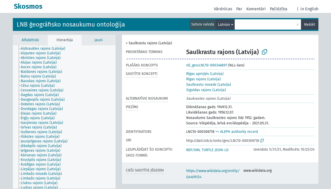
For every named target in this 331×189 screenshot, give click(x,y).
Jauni (98, 40)
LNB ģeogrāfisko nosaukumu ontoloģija (71, 24)
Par (239, 8)
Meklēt (309, 24)
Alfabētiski (30, 40)
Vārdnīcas (223, 8)
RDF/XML (193, 150)
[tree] (64, 116)
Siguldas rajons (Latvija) (206, 90)
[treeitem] (45, 48)
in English (309, 8)
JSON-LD (222, 150)
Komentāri (256, 8)
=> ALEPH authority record (236, 132)
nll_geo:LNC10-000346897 (206, 65)
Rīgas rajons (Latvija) (203, 79)
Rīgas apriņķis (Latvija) (205, 74)
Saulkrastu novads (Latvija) (208, 84)
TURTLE (207, 150)
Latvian (224, 24)
